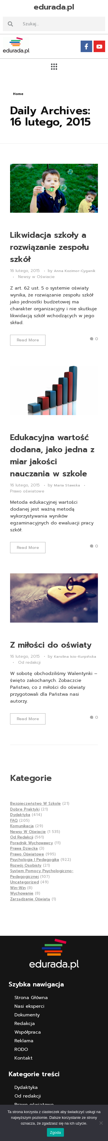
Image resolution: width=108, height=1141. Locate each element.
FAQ (14, 820)
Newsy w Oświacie (36, 277)
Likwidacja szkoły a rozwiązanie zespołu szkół (49, 247)
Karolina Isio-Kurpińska (75, 656)
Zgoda (55, 1132)
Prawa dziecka (24, 848)
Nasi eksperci (29, 1006)
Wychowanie (21, 893)
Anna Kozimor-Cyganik (75, 270)
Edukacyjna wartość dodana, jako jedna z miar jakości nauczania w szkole (52, 455)
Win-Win (18, 888)
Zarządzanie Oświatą (30, 899)
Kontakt (23, 1058)
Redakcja (24, 1023)
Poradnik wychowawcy (31, 843)
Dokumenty (27, 1014)
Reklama (23, 1040)
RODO (21, 1049)
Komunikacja (22, 826)
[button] (54, 66)
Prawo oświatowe (27, 491)
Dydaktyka (20, 814)
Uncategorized (24, 882)
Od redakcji (29, 662)
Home (18, 93)
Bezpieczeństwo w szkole (35, 803)
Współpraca (27, 1032)
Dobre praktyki (24, 809)
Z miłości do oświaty (51, 645)
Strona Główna (31, 997)
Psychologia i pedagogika (34, 859)
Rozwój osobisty (25, 865)
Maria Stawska (67, 485)
